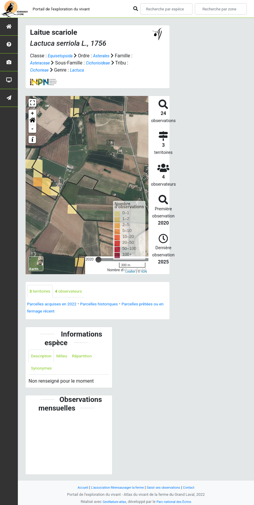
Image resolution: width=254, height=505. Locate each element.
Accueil (74, 487)
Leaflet (130, 271)
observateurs (74, 291)
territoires (41, 291)
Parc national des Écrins (176, 501)
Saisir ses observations (168, 487)
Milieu (66, 357)
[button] (32, 121)
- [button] (32, 128)
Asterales (107, 56)
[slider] (98, 260)
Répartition (89, 357)
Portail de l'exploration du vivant (70, 9)
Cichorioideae (103, 63)
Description (43, 357)
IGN (144, 271)
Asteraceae (41, 63)
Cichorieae (41, 70)
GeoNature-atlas (111, 501)
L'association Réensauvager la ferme (114, 487)
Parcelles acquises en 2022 (56, 305)
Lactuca (81, 70)
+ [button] (32, 113)
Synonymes (43, 370)
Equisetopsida (62, 56)
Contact (197, 487)
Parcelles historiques (111, 305)
